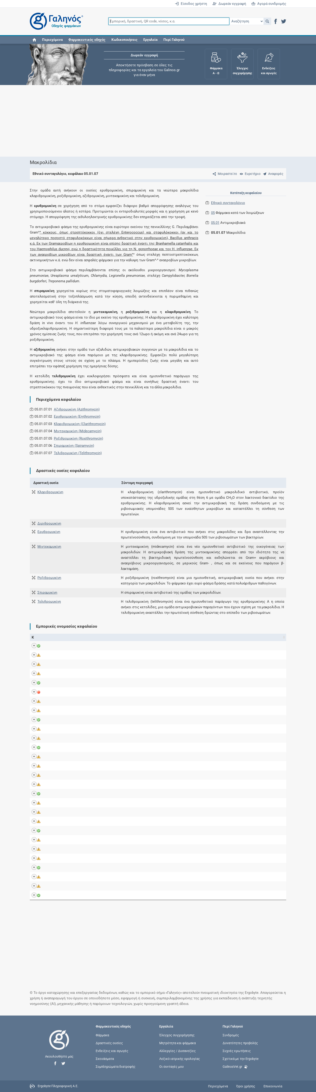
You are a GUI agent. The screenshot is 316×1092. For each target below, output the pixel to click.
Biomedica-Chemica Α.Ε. (203, 877)
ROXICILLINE (65, 793)
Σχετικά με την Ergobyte (240, 1059)
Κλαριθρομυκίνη (50, 492)
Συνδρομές (231, 1035)
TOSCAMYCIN (66, 858)
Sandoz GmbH (195, 655)
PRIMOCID (63, 775)
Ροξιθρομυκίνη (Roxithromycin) (78, 438)
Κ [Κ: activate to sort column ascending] (33, 637)
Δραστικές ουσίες (109, 1043)
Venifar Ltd (192, 738)
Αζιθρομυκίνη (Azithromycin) (77, 409)
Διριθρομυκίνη (49, 523)
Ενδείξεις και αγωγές (112, 1050)
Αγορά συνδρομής (268, 4)
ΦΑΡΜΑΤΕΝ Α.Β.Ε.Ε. (200, 692)
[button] (267, 21)
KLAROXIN (63, 747)
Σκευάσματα (105, 1059)
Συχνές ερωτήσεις (237, 1050)
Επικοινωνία (273, 1086)
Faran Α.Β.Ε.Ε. (195, 886)
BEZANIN (62, 646)
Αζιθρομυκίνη (126, 646)
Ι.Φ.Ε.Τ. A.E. (193, 710)
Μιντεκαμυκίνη (49, 546)
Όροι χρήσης (245, 1086)
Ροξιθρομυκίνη (49, 578)
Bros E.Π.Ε (192, 701)
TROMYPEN (64, 867)
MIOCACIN (63, 756)
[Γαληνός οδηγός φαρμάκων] (55, 21)
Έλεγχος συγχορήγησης (177, 1035)
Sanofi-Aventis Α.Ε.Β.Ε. (202, 821)
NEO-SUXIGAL (66, 766)
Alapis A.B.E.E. (195, 840)
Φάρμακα (102, 1035)
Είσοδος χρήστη (191, 4)
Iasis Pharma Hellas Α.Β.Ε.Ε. (206, 646)
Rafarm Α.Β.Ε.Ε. (196, 830)
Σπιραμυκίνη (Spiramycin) (74, 446)
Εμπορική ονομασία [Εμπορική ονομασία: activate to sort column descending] (64, 637)
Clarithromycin (126, 867)
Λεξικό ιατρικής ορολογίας (179, 1059)
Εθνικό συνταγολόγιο (228, 203)
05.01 (215, 223)
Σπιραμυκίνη (47, 592)
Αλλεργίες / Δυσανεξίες (177, 1050)
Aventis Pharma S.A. (200, 729)
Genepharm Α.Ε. (196, 775)
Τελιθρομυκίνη (49, 601)
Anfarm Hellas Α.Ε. (199, 766)
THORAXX (63, 840)
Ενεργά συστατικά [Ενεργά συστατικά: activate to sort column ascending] (129, 637)
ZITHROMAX (65, 895)
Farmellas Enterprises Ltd (204, 793)
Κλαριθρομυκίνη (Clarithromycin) (80, 424)
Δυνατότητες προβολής (240, 1043)
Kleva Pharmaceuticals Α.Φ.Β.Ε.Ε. (210, 849)
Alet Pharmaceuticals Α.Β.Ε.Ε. (207, 812)
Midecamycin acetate (131, 756)
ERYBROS (62, 701)
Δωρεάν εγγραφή (229, 4)
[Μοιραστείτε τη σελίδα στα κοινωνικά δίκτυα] (224, 174)
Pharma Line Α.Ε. (197, 673)
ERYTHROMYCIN (68, 720)
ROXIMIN (62, 803)
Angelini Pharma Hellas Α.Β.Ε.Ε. (209, 664)
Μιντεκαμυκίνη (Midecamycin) (77, 431)
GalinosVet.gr (235, 1066)
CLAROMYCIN (66, 683)
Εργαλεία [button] (150, 40)
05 (213, 213)
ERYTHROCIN (66, 710)
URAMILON (64, 877)
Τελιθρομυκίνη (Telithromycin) (78, 453)
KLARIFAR (63, 738)
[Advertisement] (158, 120)
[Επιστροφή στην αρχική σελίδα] (59, 1044)
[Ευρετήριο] (249, 174)
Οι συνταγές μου (171, 1066)
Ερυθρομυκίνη (48, 532)
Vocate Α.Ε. (193, 867)
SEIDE (60, 830)
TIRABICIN (63, 849)
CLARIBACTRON (68, 664)
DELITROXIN (65, 692)
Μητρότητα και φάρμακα (177, 1043)
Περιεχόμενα (52, 40)
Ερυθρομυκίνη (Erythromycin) (77, 416)
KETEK (60, 729)
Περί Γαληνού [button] (173, 40)
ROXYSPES (63, 812)
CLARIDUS (63, 673)
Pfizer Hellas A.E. (197, 895)
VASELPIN (63, 886)
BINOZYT (62, 655)
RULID (60, 821)
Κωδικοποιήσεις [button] (124, 40)
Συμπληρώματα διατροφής (115, 1066)
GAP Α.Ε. (191, 683)
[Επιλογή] (246, 21)
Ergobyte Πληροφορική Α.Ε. (58, 1086)
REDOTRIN (63, 784)
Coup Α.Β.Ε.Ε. (195, 784)
